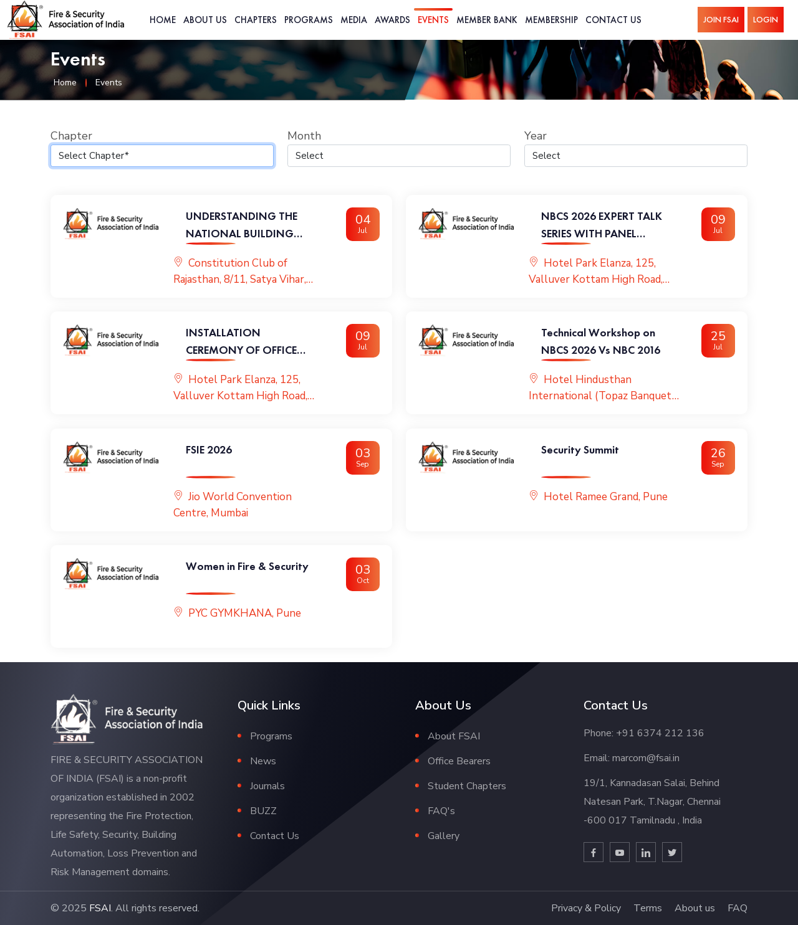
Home (163, 20)
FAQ (738, 908)
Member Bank (486, 20)
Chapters (255, 20)
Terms (647, 908)
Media (353, 20)
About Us (205, 20)
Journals (267, 786)
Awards (392, 20)
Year (535, 135)
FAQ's (441, 811)
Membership (551, 20)
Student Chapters (467, 786)
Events (433, 20)
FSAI (100, 908)
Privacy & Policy (586, 908)
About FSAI (454, 736)
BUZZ (263, 811)
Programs (308, 20)
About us (695, 908)
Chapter (71, 135)
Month (304, 135)
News (263, 761)
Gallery (443, 836)
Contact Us (613, 20)
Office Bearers (459, 761)
